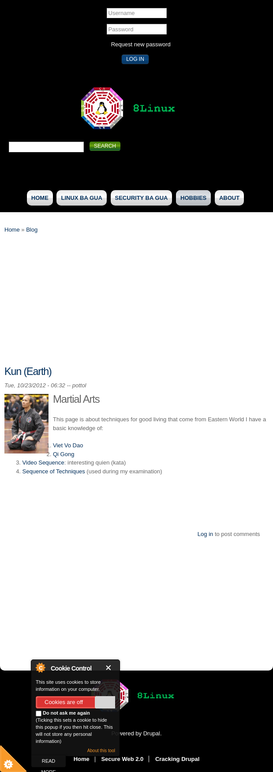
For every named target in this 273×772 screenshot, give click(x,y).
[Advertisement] (136, 305)
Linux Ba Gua (81, 198)
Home (40, 198)
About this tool (101, 750)
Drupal (151, 733)
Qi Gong (63, 454)
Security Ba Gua (141, 198)
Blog (31, 229)
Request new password (141, 44)
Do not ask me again (63, 713)
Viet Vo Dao (68, 445)
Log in (205, 534)
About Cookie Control (40, 667)
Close (110, 668)
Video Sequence (43, 462)
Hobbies (193, 198)
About (229, 198)
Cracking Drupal (177, 759)
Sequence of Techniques (53, 471)
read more (48, 763)
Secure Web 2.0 (122, 759)
